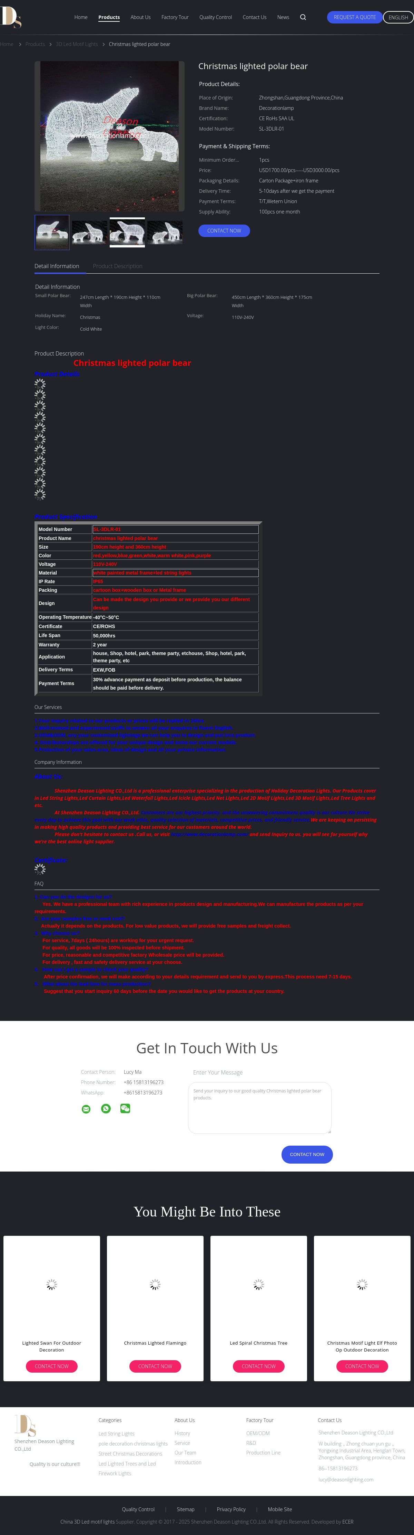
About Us (141, 17)
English (398, 17)
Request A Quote (355, 17)
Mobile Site (280, 1509)
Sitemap (186, 1509)
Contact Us (255, 17)
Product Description (117, 266)
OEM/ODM (258, 1433)
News (283, 17)
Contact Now (224, 230)
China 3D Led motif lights (87, 1521)
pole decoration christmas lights (133, 1443)
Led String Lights (117, 1433)
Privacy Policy (231, 1509)
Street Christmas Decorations (130, 1453)
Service (182, 1443)
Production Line (263, 1452)
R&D (251, 1443)
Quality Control (215, 17)
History (182, 1433)
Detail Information (56, 266)
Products (109, 17)
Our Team (185, 1452)
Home (81, 17)
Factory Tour (175, 17)
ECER (347, 1521)
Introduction (188, 1462)
